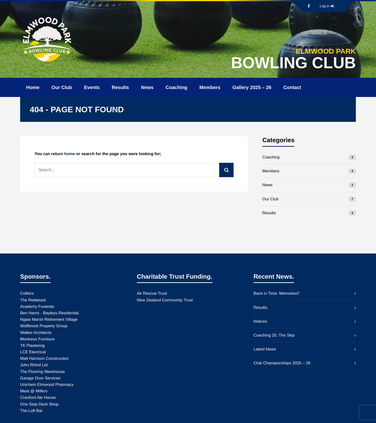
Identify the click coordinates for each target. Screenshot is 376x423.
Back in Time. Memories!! (276, 293)
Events (92, 87)
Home (33, 87)
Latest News (264, 349)
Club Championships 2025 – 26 (281, 363)
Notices (260, 321)
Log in (327, 6)
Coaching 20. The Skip (274, 335)
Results (120, 87)
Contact (292, 87)
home (69, 154)
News (147, 87)
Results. (260, 307)
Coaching (176, 87)
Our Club (62, 87)
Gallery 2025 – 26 (251, 87)
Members (209, 87)
